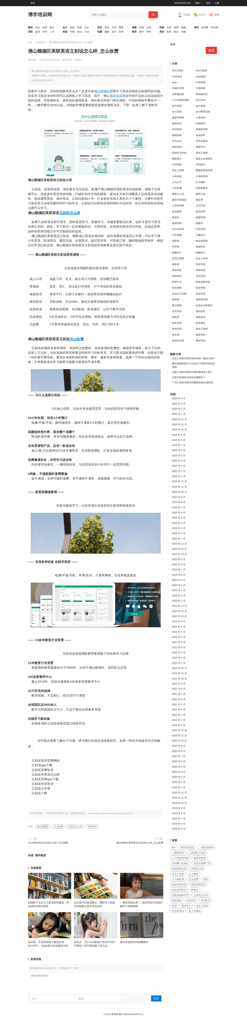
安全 (37, 27)
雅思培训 (200, 334)
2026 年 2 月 (179, 408)
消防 (30, 31)
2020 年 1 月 (179, 787)
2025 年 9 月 (179, 435)
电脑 (99, 31)
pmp (174, 82)
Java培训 (201, 76)
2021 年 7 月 (179, 694)
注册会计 (200, 235)
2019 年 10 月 (179, 803)
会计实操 (177, 111)
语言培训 (177, 311)
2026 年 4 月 (179, 398)
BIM (52, 27)
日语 (114, 27)
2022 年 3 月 (179, 652)
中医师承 (200, 82)
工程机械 (177, 188)
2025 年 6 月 (179, 450)
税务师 (175, 264)
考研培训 (200, 270)
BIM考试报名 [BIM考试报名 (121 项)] (188, 847)
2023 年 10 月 (179, 554)
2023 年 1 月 (179, 600)
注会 (86, 27)
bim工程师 (201, 70)
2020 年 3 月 (179, 777)
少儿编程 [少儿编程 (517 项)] (193, 873)
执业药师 (200, 211)
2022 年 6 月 (179, 637)
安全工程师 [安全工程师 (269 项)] (178, 873)
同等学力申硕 (179, 152)
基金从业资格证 (204, 158)
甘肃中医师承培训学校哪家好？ (189, 377)
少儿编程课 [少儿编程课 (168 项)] (178, 879)
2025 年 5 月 (179, 455)
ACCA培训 (178, 70)
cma (86, 31)
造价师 (175, 334)
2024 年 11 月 (179, 486)
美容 (169, 31)
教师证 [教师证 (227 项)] (194, 889)
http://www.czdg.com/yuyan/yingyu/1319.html (110, 813)
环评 (44, 31)
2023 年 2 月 (179, 595)
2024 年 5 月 (179, 517)
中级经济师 (178, 88)
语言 (99, 27)
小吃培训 (177, 176)
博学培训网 (40, 14)
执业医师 (177, 211)
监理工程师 (178, 258)
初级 (65, 31)
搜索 (172, 44)
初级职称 (177, 135)
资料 (196, 27)
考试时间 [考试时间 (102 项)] (191, 900)
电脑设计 (200, 252)
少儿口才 (177, 182)
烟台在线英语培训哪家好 (134, 942)
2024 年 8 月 (179, 502)
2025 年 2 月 (179, 471)
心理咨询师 (178, 205)
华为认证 (177, 141)
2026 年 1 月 (179, 414)
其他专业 (177, 123)
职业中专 (177, 281)
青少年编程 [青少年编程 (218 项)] (195, 911)
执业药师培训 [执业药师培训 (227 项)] (179, 884)
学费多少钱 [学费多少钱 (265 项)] (197, 868)
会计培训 (200, 100)
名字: (34, 998)
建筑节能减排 (179, 199)
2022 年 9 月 (179, 621)
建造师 (199, 199)
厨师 (176, 27)
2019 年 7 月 (179, 818)
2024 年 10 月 (179, 491)
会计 (65, 27)
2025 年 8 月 (179, 440)
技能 (161, 27)
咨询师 (204, 27)
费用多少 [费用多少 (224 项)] (186, 905)
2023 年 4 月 (179, 585)
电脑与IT (176, 252)
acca (79, 31)
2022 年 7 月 (179, 631)
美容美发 (177, 270)
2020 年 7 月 (179, 756)
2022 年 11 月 (179, 611)
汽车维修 (177, 235)
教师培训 (177, 223)
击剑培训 (177, 129)
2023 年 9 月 (179, 559)
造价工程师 (202, 328)
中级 (72, 31)
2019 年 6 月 (179, 823)
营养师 (175, 299)
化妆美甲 (200, 135)
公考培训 (200, 117)
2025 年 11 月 (179, 424)
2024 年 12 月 (179, 481)
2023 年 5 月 (179, 580)
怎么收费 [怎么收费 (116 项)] (193, 879)
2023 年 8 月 (179, 564)
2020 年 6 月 (179, 761)
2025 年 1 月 (179, 476)
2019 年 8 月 (179, 813)
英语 (106, 27)
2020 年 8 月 (179, 751)
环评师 (175, 246)
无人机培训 (178, 229)
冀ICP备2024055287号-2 (131, 1014)
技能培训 (200, 217)
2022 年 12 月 (179, 605)
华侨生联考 (202, 141)
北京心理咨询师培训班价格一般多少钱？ (193, 358)
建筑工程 (200, 194)
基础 (72, 27)
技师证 (175, 217)
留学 (141, 31)
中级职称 (200, 88)
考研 (148, 31)
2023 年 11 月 (179, 548)
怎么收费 (77, 339)
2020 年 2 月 (179, 782)
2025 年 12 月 (179, 419)
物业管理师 (202, 240)
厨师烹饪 (200, 146)
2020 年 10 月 (179, 740)
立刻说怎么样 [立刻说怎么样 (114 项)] (200, 895)
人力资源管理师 (180, 100)
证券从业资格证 (204, 305)
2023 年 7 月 (179, 569)
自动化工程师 (179, 293)
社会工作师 (202, 258)
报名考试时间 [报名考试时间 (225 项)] (179, 889)
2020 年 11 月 (179, 735)
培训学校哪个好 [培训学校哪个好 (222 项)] (201, 863)
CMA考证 (177, 76)
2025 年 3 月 (179, 465)
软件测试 (200, 323)
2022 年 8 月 (179, 626)
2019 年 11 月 (179, 797)
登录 (208, 3)
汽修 (183, 31)
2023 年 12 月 (179, 543)
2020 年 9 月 (179, 745)
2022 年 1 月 (179, 663)
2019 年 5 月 (179, 828)
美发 (161, 31)
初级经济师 (202, 129)
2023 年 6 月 (179, 574)
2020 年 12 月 (179, 730)
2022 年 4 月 (179, 647)
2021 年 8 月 (179, 688)
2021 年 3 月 (179, 714)
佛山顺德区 (102, 91)
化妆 (169, 27)
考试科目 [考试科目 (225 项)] (205, 900)
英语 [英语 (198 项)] (174, 905)
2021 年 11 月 (179, 673)
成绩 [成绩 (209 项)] (205, 879)
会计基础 (200, 105)
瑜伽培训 (200, 246)
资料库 (175, 317)
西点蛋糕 (177, 305)
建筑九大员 (178, 194)
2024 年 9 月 (179, 497)
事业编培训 (202, 94)
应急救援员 (202, 188)
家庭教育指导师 (204, 170)
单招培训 (177, 146)
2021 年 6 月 (179, 699)
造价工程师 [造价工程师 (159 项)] (202, 905)
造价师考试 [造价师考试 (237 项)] (178, 911)
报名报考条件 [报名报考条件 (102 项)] (198, 884)
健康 (134, 27)
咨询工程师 (202, 152)
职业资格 (177, 287)
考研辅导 (177, 276)
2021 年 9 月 (179, 683)
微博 (216, 14)
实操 (79, 27)
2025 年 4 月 (179, 460)
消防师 (175, 240)
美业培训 (200, 264)
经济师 (214, 27)
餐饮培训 (200, 340)
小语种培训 (202, 176)
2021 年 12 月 (179, 668)
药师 (141, 27)
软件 (121, 31)
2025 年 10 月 (179, 429)
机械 (183, 27)
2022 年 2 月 (179, 657)
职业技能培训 (203, 281)
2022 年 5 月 (179, 642)
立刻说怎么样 (69, 213)
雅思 (121, 27)
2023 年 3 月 (179, 590)
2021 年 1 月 (179, 725)
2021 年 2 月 (179, 720)
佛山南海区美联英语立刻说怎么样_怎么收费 (139, 842)
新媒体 (199, 223)
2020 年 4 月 (179, 771)
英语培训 (40, 42)
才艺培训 (200, 205)
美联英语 (116, 96)
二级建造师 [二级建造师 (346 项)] (178, 852)
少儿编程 (200, 182)
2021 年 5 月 (179, 704)
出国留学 (200, 123)
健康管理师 (178, 117)
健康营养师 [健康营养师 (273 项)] (199, 858)
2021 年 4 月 (179, 709)
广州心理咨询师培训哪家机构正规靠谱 (192, 382)
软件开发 (177, 323)
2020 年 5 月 (179, 766)
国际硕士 (177, 158)
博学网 (114, 1014)
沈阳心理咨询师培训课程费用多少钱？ (192, 372)
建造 (30, 27)
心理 (148, 27)
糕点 (176, 31)
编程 (106, 31)
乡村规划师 (178, 94)
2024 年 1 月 (179, 538)
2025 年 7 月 (179, 445)
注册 (217, 3)
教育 (134, 31)
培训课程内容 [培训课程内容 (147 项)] (179, 868)
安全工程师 (178, 170)
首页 (33, 3)
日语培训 (200, 229)
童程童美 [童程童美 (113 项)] (176, 900)
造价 (44, 27)
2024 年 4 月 (179, 523)
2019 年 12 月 (179, 792)
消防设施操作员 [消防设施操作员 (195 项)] (180, 895)
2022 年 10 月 (179, 616)
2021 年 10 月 (179, 678)
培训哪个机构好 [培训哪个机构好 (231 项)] (180, 863)
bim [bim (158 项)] (174, 847)
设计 (114, 31)
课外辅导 (200, 311)
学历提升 (200, 164)
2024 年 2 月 (179, 533)
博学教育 (32, 60)
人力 (52, 31)
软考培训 (177, 328)
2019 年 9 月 (179, 808)
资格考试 (200, 317)
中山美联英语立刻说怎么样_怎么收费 (48, 842)
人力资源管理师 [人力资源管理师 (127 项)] (180, 858)
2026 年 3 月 (179, 403)
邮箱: (81, 998)
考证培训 (200, 276)
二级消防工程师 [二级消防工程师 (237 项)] (197, 852)
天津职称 (177, 164)
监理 (37, 31)
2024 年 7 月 (179, 507)
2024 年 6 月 (179, 512)
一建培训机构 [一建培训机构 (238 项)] (206, 847)
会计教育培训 (203, 111)
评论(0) (78, 60)
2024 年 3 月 (179, 528)
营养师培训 (202, 299)
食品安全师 (178, 340)
